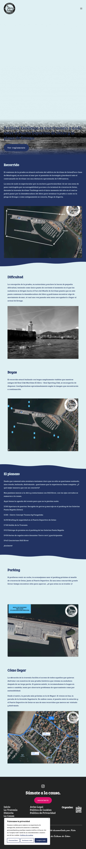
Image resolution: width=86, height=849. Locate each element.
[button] (43, 787)
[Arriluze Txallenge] (9, 8)
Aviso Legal (36, 807)
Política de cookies (26, 835)
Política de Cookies (40, 810)
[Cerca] (48, 818)
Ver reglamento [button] (16, 147)
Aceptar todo (41, 840)
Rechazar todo (27, 840)
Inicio (7, 807)
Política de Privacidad (43, 813)
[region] (27, 831)
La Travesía (10, 810)
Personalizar (13, 840)
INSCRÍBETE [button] (43, 800)
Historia (8, 813)
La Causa (9, 816)
